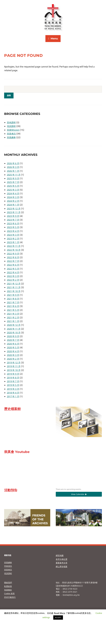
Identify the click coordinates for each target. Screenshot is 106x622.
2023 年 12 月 (13, 208)
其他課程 (11, 122)
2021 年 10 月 (13, 291)
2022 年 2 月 (13, 279)
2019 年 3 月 (13, 388)
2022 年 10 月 (13, 249)
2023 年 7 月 (13, 219)
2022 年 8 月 (13, 257)
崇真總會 (11, 137)
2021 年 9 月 (13, 294)
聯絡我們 (8, 582)
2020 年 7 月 (13, 340)
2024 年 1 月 (13, 204)
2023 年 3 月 (13, 234)
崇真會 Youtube (17, 452)
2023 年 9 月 (13, 216)
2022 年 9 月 (13, 253)
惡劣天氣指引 (10, 597)
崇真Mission (13, 129)
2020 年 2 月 (13, 358)
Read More (59, 613)
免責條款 (8, 590)
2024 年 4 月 (13, 193)
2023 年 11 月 (13, 212)
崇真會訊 (11, 133)
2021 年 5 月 (13, 310)
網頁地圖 (59, 555)
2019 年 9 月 (13, 373)
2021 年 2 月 (13, 317)
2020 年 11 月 (13, 328)
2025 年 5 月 (13, 185)
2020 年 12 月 (13, 324)
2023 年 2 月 (13, 238)
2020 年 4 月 (13, 351)
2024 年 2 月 (13, 200)
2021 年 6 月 (13, 306)
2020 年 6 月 (13, 343)
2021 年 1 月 (13, 321)
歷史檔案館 (12, 409)
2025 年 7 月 (13, 182)
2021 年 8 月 (13, 298)
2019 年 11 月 (13, 366)
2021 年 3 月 (13, 313)
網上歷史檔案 (61, 566)
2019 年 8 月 (13, 377)
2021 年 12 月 (13, 283)
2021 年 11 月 (13, 287)
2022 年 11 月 (13, 246)
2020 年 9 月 (13, 336)
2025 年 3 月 (13, 189)
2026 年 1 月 (13, 171)
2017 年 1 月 (13, 396)
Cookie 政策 (9, 593)
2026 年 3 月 (13, 167)
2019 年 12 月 (13, 362)
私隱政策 (8, 586)
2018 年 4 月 (13, 392)
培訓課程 (11, 126)
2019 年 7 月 (13, 381)
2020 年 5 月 (13, 347)
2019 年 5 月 (13, 385)
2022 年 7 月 (13, 261)
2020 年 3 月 (13, 355)
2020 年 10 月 (13, 332)
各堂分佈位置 (61, 559)
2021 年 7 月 (13, 302)
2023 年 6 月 (13, 223)
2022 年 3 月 (13, 276)
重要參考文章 (61, 562)
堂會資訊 (8, 566)
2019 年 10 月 (13, 370)
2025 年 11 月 (13, 174)
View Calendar (79, 494)
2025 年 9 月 (13, 178)
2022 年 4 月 (13, 272)
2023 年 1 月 (13, 242)
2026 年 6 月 (13, 163)
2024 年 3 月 (13, 197)
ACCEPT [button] (58, 617)
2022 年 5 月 (13, 268)
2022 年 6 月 (13, 264)
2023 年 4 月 (13, 231)
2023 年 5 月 (13, 227)
